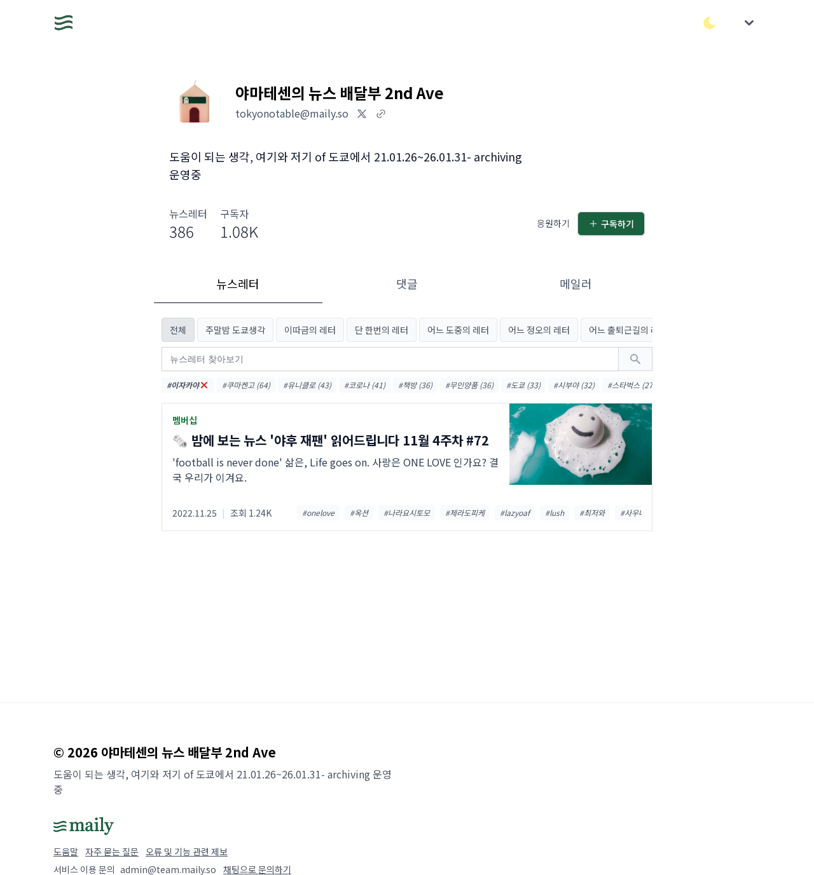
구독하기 (611, 223)
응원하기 (553, 223)
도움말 (65, 851)
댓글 (407, 283)
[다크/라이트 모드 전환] (709, 23)
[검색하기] (635, 359)
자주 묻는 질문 (112, 851)
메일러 (576, 283)
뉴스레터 (237, 283)
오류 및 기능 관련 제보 (187, 851)
